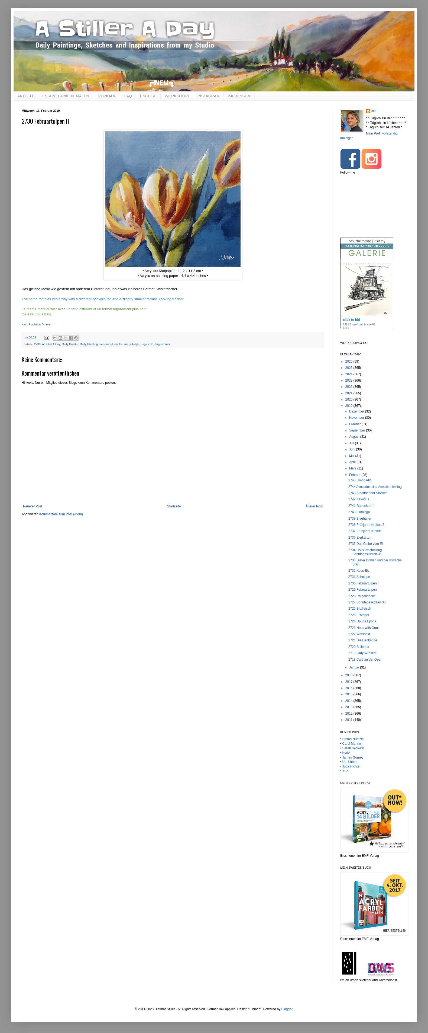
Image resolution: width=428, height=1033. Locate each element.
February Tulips (129, 344)
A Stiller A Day (51, 344)
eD (373, 111)
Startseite (174, 506)
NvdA (346, 753)
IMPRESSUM (239, 96)
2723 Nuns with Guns (364, 628)
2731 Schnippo (359, 577)
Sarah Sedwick (353, 748)
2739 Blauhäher (359, 518)
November (357, 418)
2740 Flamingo (359, 512)
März (353, 468)
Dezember (357, 411)
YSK (345, 771)
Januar (354, 667)
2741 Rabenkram (360, 506)
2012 (349, 713)
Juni (352, 449)
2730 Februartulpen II (364, 583)
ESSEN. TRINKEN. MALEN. (66, 96)
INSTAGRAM (208, 96)
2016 (349, 688)
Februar (355, 475)
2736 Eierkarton (359, 537)
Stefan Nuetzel (353, 739)
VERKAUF (107, 96)
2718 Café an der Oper (365, 659)
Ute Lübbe (349, 762)
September (357, 430)
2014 (349, 701)
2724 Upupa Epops (362, 621)
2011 (349, 720)
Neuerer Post (32, 506)
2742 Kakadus (358, 499)
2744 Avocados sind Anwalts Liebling (375, 487)
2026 (349, 361)
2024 (349, 374)
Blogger (286, 1009)
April (352, 462)
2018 (349, 675)
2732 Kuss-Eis (358, 571)
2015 (349, 694)
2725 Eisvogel (358, 615)
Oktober (355, 424)
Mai (352, 456)
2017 (349, 682)
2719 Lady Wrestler (362, 653)
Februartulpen (108, 344)
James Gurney (353, 757)
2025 (349, 368)
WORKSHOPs (177, 96)
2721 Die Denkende (362, 640)
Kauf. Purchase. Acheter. (36, 324)
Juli (352, 443)
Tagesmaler (162, 344)
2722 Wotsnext (359, 634)
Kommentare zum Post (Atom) (61, 514)
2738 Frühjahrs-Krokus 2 (366, 525)
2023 (349, 380)
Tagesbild (147, 344)
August (354, 437)
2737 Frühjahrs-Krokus (364, 531)
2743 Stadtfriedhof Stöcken (368, 493)
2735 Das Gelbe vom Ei (365, 544)
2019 (349, 406)
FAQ (128, 96)
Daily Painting (89, 344)
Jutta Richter (351, 766)
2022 (349, 387)
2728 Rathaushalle (361, 596)
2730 (37, 344)
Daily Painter (70, 344)
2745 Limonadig (359, 480)
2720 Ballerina (358, 647)
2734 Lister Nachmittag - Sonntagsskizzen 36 (366, 552)
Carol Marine (351, 744)
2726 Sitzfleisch (359, 608)
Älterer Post (314, 506)
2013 (349, 707)
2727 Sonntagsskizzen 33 (366, 602)
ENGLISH (148, 96)
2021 (349, 393)
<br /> (367, 298)
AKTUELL (25, 96)
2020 (349, 399)
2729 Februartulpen (362, 589)
